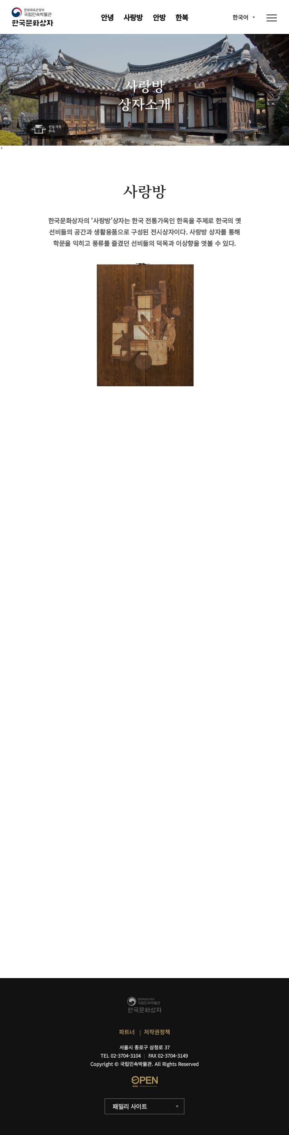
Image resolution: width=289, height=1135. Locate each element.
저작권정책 (157, 1032)
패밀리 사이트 (130, 1106)
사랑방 (133, 17)
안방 (159, 17)
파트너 (127, 1032)
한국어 (240, 17)
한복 (181, 17)
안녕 (107, 17)
